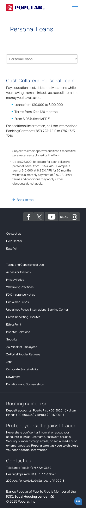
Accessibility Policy (18, 272)
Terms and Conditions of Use (25, 265)
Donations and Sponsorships (25, 384)
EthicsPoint (13, 324)
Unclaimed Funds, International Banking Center (37, 309)
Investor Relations (18, 332)
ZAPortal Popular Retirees (23, 354)
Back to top (25, 199)
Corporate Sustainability (22, 369)
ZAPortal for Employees (21, 347)
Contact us (13, 233)
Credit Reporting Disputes (23, 317)
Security (11, 339)
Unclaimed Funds (17, 302)
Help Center (14, 241)
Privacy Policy (15, 280)
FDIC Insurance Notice (20, 294)
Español (11, 248)
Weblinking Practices (19, 287)
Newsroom (13, 377)
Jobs (9, 362)
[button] (75, 6)
